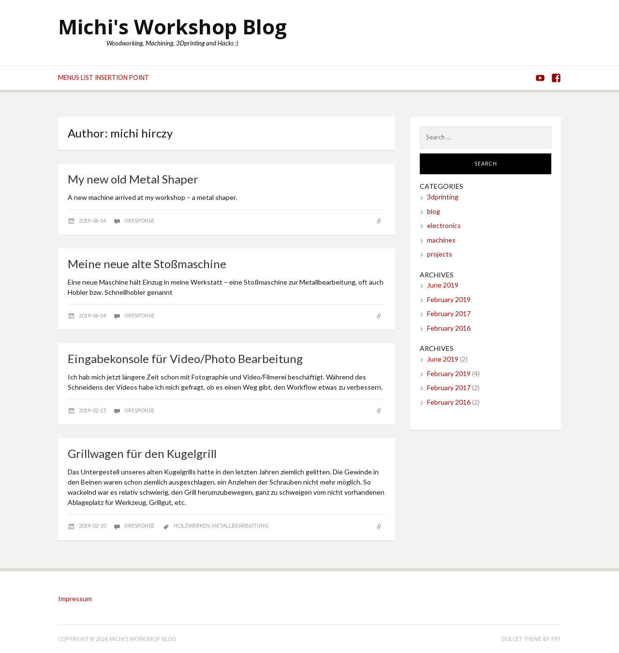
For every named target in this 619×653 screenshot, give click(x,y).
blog (433, 211)
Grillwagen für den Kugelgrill (142, 453)
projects (439, 254)
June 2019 (442, 285)
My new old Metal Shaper (133, 179)
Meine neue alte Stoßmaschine (147, 264)
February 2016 (449, 328)
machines (441, 240)
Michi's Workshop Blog (172, 26)
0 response (139, 220)
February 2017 (449, 313)
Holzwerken (192, 525)
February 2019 (449, 299)
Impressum (75, 598)
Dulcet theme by (526, 638)
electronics (444, 225)
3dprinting (442, 197)
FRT (556, 638)
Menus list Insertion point (103, 77)
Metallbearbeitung (240, 525)
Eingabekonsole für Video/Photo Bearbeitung (185, 358)
